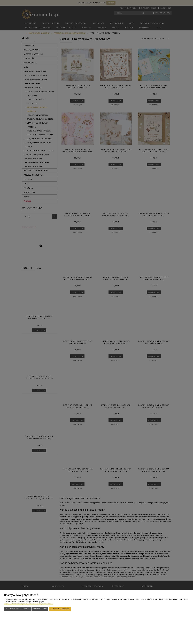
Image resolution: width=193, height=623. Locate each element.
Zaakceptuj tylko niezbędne (17, 609)
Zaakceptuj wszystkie (59, 609)
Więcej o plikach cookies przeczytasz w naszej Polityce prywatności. (28, 604)
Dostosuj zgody (40, 609)
